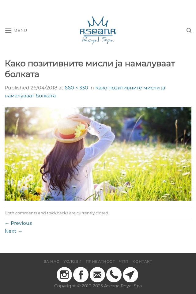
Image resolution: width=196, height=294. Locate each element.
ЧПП (124, 261)
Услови (72, 261)
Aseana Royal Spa (123, 285)
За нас (51, 261)
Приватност (100, 261)
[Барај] (189, 30)
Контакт (142, 261)
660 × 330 (76, 88)
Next (14, 231)
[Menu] (16, 30)
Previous (18, 223)
